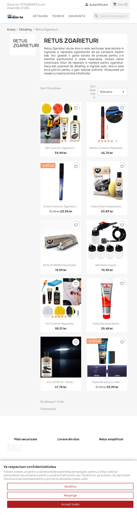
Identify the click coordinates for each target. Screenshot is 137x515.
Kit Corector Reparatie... (61, 323)
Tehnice (58, 16)
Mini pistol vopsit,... (107, 265)
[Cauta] (111, 16)
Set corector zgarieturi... (60, 148)
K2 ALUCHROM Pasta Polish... (60, 265)
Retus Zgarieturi (26, 43)
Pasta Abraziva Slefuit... (107, 323)
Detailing (40, 16)
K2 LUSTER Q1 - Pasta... (61, 382)
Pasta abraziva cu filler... (107, 382)
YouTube (18, 447)
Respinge (70, 495)
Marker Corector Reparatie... (107, 148)
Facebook (10, 447)
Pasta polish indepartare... (107, 206)
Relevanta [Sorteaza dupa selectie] (112, 92)
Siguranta (76, 16)
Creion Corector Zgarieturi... (60, 206)
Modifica (70, 486)
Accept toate (70, 504)
